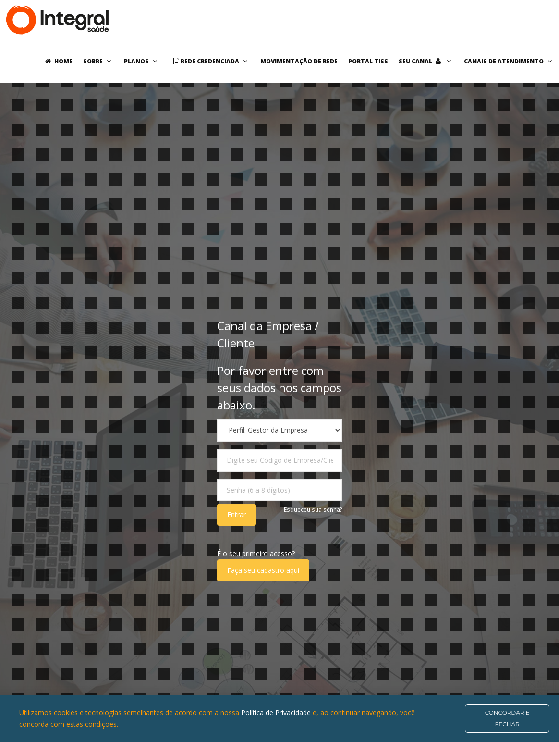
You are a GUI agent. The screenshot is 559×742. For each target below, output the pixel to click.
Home (57, 61)
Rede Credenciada (210, 61)
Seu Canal (426, 61)
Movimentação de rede (299, 61)
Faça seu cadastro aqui (263, 570)
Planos (141, 61)
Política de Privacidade (277, 712)
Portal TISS (368, 61)
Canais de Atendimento (509, 61)
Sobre (98, 61)
